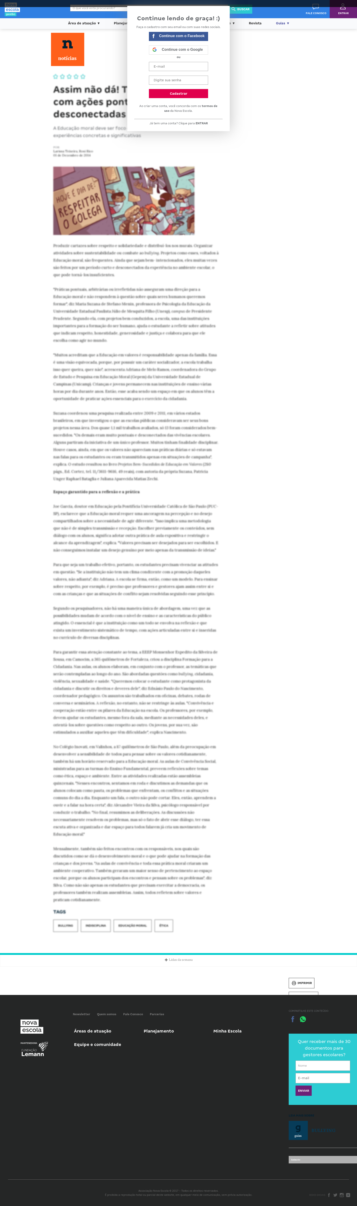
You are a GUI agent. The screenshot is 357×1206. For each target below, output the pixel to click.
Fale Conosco (133, 1014)
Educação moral (132, 925)
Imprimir (301, 983)
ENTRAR (202, 123)
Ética (163, 925)
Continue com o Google (178, 50)
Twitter (335, 1195)
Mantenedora (28, 1043)
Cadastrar (178, 93)
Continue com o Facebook (178, 36)
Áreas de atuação (92, 1031)
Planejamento (159, 1031)
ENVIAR (303, 1090)
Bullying (65, 925)
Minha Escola (227, 1031)
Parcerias (157, 1014)
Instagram (342, 1195)
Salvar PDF (303, 997)
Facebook (329, 1195)
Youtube (348, 1195)
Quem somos (106, 1014)
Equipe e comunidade (97, 1044)
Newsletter (81, 1014)
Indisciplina (96, 925)
